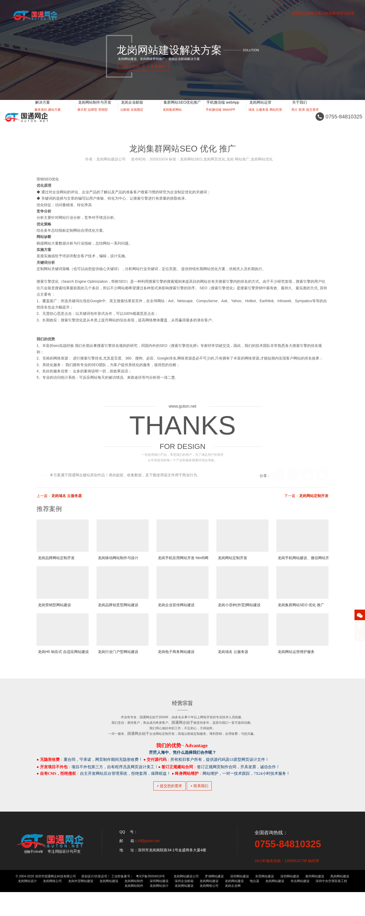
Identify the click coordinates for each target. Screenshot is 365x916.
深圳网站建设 (239, 900)
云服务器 (262, 116)
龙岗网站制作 (133, 905)
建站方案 (54, 116)
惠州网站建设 (314, 900)
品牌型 (92, 116)
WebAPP (228, 116)
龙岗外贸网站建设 (80, 905)
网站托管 (276, 116)
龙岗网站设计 (27, 905)
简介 (294, 116)
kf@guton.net (149, 865)
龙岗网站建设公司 (186, 900)
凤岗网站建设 (339, 900)
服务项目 (40, 116)
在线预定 (137, 116)
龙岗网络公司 (52, 905)
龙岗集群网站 (172, 116)
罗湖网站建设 (214, 900)
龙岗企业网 (233, 910)
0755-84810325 (288, 868)
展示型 (82, 116)
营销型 (103, 116)
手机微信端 (213, 116)
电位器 (254, 905)
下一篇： (306, 496)
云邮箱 (125, 116)
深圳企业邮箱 (184, 905)
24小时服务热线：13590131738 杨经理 (287, 885)
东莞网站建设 (264, 900)
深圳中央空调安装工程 (331, 905)
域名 (252, 116)
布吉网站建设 (300, 905)
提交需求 (312, 116)
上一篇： (59, 496)
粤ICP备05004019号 (150, 900)
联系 (302, 116)
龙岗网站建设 (108, 905)
